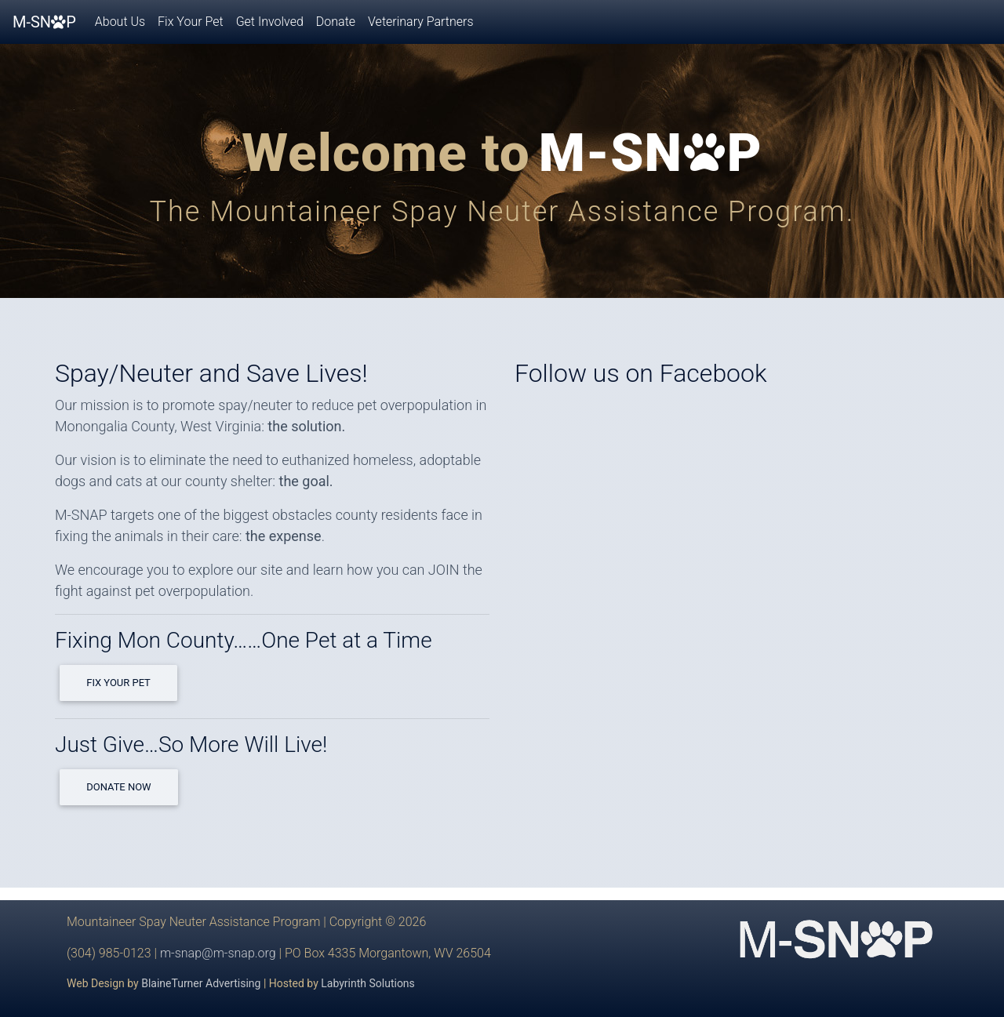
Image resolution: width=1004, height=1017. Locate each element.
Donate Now (118, 787)
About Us (120, 21)
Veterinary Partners (420, 21)
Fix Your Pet (191, 21)
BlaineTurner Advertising (200, 983)
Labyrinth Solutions (368, 983)
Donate (335, 21)
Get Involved (270, 21)
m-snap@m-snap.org (218, 953)
